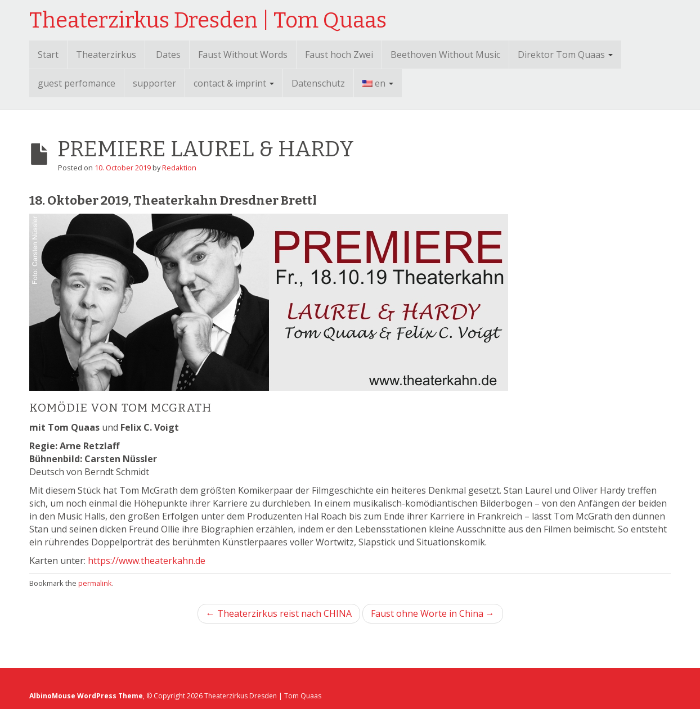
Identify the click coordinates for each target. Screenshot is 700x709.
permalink (95, 583)
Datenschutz (318, 83)
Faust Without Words (243, 54)
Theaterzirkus (106, 54)
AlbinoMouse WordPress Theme (86, 696)
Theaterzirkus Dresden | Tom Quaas (208, 20)
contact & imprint (234, 83)
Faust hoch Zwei (339, 54)
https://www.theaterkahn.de (146, 560)
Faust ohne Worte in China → (433, 613)
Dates (168, 54)
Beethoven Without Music (445, 54)
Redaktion (179, 167)
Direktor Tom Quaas (565, 54)
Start (48, 54)
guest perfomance (76, 83)
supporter (154, 83)
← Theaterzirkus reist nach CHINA (279, 613)
